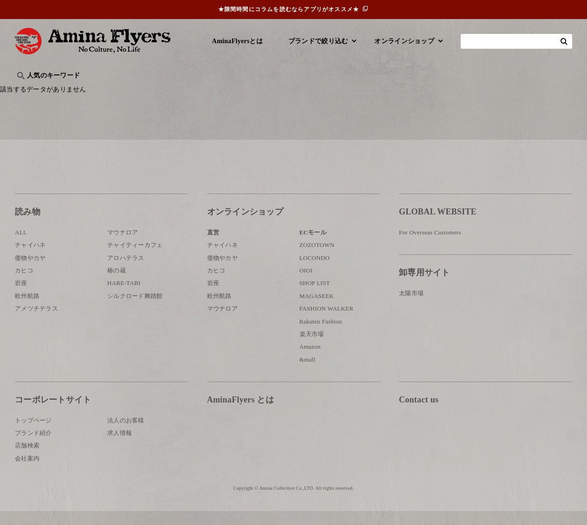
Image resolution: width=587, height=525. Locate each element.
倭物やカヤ (30, 271)
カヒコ (24, 284)
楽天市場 (312, 347)
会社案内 (27, 472)
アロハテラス (125, 271)
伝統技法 (412, 90)
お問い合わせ (454, 444)
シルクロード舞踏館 (135, 309)
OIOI (306, 284)
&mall (308, 373)
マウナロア (122, 246)
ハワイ (63, 90)
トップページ (33, 433)
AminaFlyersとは (237, 41)
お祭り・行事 (365, 90)
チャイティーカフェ (135, 258)
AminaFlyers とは (240, 413)
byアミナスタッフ (223, 90)
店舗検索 (27, 459)
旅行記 (29, 90)
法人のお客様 (125, 433)
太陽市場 (411, 307)
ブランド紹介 (33, 446)
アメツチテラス (36, 322)
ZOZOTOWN (317, 258)
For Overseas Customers (430, 246)
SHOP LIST (315, 296)
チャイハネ (30, 258)
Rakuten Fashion (321, 335)
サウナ (321, 90)
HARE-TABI (124, 296)
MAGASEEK (317, 309)
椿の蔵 (116, 284)
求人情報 (119, 446)
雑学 (94, 90)
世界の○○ (128, 90)
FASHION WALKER (326, 322)
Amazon (310, 360)
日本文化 (170, 90)
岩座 (21, 296)
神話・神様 (280, 90)
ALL (21, 246)
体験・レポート (462, 90)
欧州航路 (27, 309)
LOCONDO (315, 271)
